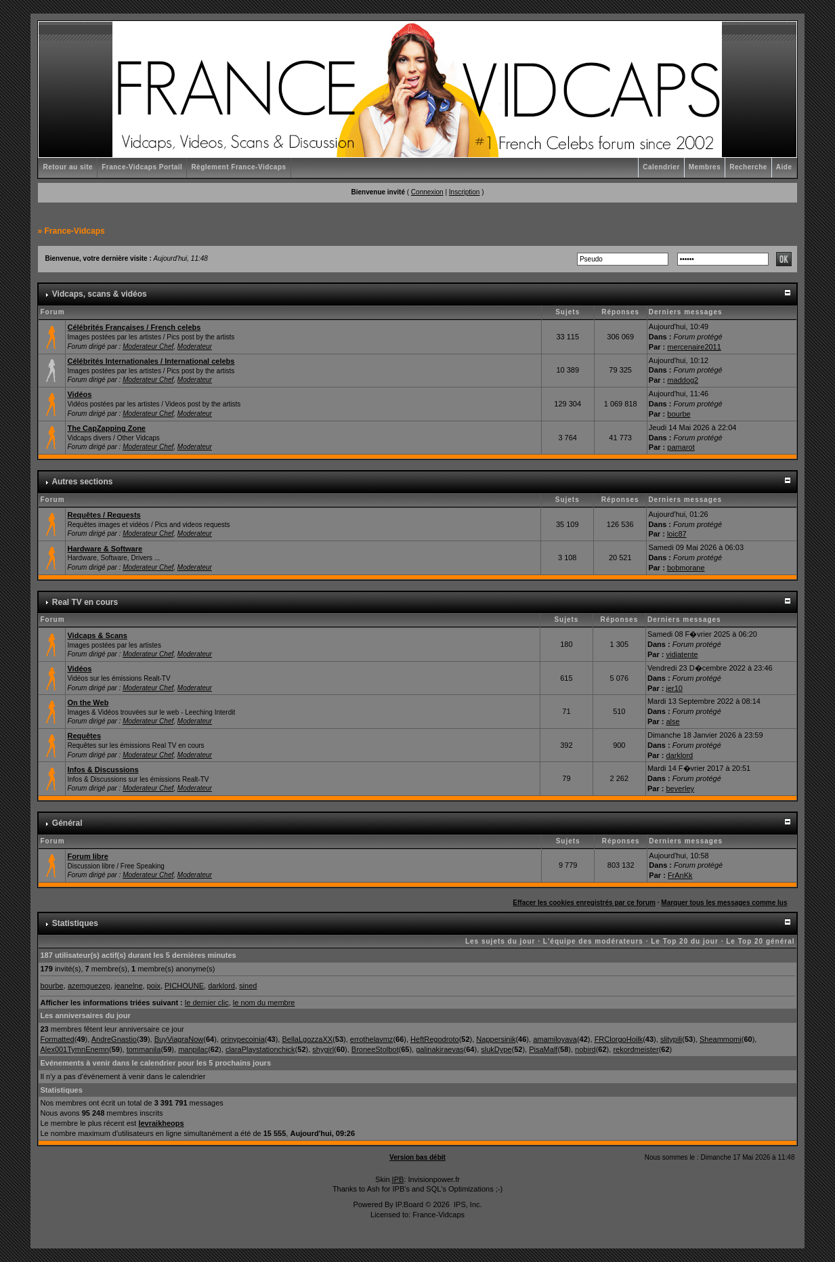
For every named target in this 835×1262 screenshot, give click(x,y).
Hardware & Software (104, 549)
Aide (784, 167)
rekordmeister (635, 1049)
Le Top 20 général (760, 941)
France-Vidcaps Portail (142, 167)
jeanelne (128, 986)
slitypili (671, 1039)
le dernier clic (207, 1002)
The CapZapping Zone (106, 428)
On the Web (87, 702)
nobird (585, 1049)
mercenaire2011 (694, 347)
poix (153, 986)
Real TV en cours (85, 602)
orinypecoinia (243, 1039)
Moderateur (194, 346)
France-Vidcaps (75, 231)
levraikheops (161, 1123)
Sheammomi (721, 1039)
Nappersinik (495, 1039)
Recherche (748, 167)
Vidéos (79, 394)
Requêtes (84, 736)
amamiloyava (555, 1039)
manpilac (193, 1049)
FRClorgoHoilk (619, 1039)
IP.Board (409, 1204)
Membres (705, 167)
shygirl (323, 1049)
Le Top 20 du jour (685, 941)
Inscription (464, 192)
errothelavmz (371, 1039)
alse (672, 721)
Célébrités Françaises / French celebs (133, 327)
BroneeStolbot (375, 1049)
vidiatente (682, 654)
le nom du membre (264, 1002)
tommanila (144, 1049)
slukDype (496, 1049)
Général (67, 823)
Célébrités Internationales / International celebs (150, 361)
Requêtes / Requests (103, 515)
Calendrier (661, 167)
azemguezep (89, 986)
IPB (398, 1179)
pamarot (680, 447)
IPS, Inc (467, 1204)
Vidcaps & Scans (97, 635)
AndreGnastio (114, 1039)
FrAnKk (680, 875)
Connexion (427, 192)
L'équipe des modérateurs (593, 941)
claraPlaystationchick (260, 1049)
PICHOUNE (184, 986)
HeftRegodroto (434, 1039)
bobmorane (686, 568)
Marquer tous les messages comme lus (724, 902)
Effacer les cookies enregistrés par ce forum (584, 902)
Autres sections (81, 481)
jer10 (674, 688)
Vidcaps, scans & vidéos (99, 294)
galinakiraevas (439, 1049)
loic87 (677, 534)
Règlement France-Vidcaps (238, 167)
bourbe (678, 414)
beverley (680, 788)
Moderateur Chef (148, 346)
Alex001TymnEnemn (74, 1049)
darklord (679, 755)
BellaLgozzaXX (307, 1039)
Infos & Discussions (102, 769)
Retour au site (68, 167)
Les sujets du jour (500, 941)
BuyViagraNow (179, 1039)
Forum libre (87, 856)
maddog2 (682, 380)
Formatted (57, 1039)
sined (248, 986)
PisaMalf (543, 1049)
